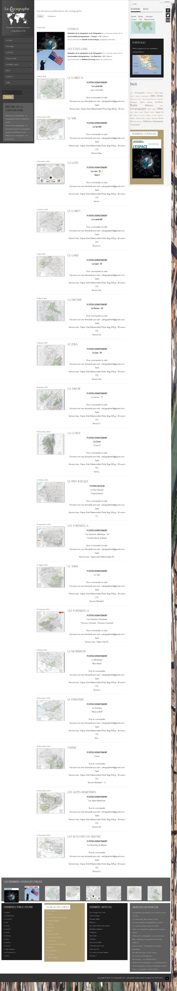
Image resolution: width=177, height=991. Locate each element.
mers (131, 93)
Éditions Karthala (146, 102)
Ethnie (132, 96)
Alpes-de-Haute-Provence (150, 99)
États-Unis (160, 115)
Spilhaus (148, 115)
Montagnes (133, 102)
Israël (131, 112)
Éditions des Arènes (136, 99)
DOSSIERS (135, 9)
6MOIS (149, 109)
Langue (148, 118)
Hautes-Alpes (158, 93)
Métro (136, 112)
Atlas (160, 108)
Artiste (159, 96)
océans (141, 112)
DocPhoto (159, 102)
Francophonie (145, 96)
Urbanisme (150, 93)
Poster (134, 105)
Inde (161, 106)
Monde (134, 17)
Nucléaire (155, 118)
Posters (152, 112)
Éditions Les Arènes (139, 115)
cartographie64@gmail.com (112, 101)
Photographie (140, 93)
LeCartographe (138, 108)
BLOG (145, 9)
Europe (133, 19)
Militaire (149, 105)
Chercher (8, 97)
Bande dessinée (137, 121)
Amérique (149, 17)
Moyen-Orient (149, 19)
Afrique (140, 17)
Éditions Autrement (153, 121)
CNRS (152, 96)
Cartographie (135, 125)
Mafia (154, 109)
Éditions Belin (140, 118)
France (146, 112)
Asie (140, 19)
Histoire (132, 118)
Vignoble (160, 99)
